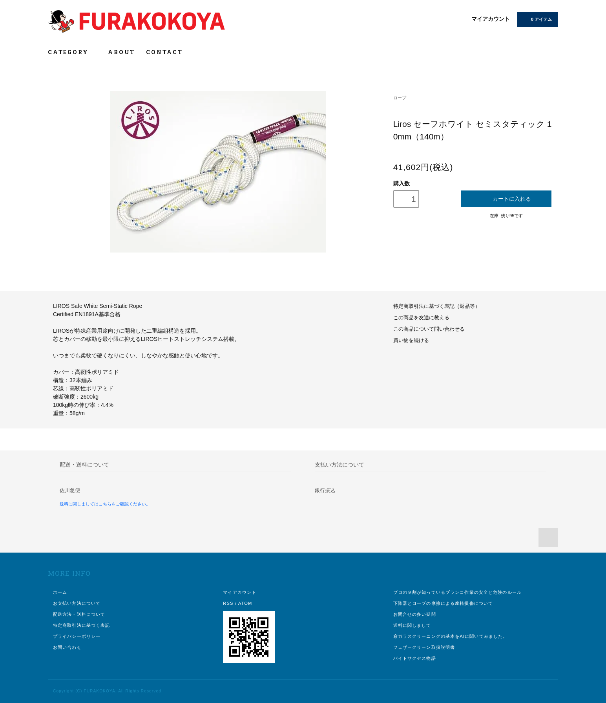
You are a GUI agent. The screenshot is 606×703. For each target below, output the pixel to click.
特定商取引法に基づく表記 (81, 625)
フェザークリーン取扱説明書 (424, 647)
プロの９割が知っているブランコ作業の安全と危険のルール (457, 592)
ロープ (399, 97)
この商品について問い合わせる (429, 329)
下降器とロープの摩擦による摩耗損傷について (443, 603)
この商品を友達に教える (421, 317)
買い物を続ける (411, 340)
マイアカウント (490, 19)
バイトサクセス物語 (414, 658)
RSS (228, 603)
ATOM (245, 603)
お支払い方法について (76, 603)
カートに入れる (506, 198)
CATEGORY (72, 52)
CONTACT (164, 52)
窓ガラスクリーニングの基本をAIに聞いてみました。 (450, 636)
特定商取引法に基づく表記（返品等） (436, 306)
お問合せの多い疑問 (414, 614)
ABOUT (121, 52)
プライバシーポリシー (76, 636)
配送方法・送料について (79, 614)
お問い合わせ (67, 647)
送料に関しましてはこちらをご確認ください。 (105, 504)
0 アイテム (537, 19)
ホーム (60, 592)
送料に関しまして (412, 625)
